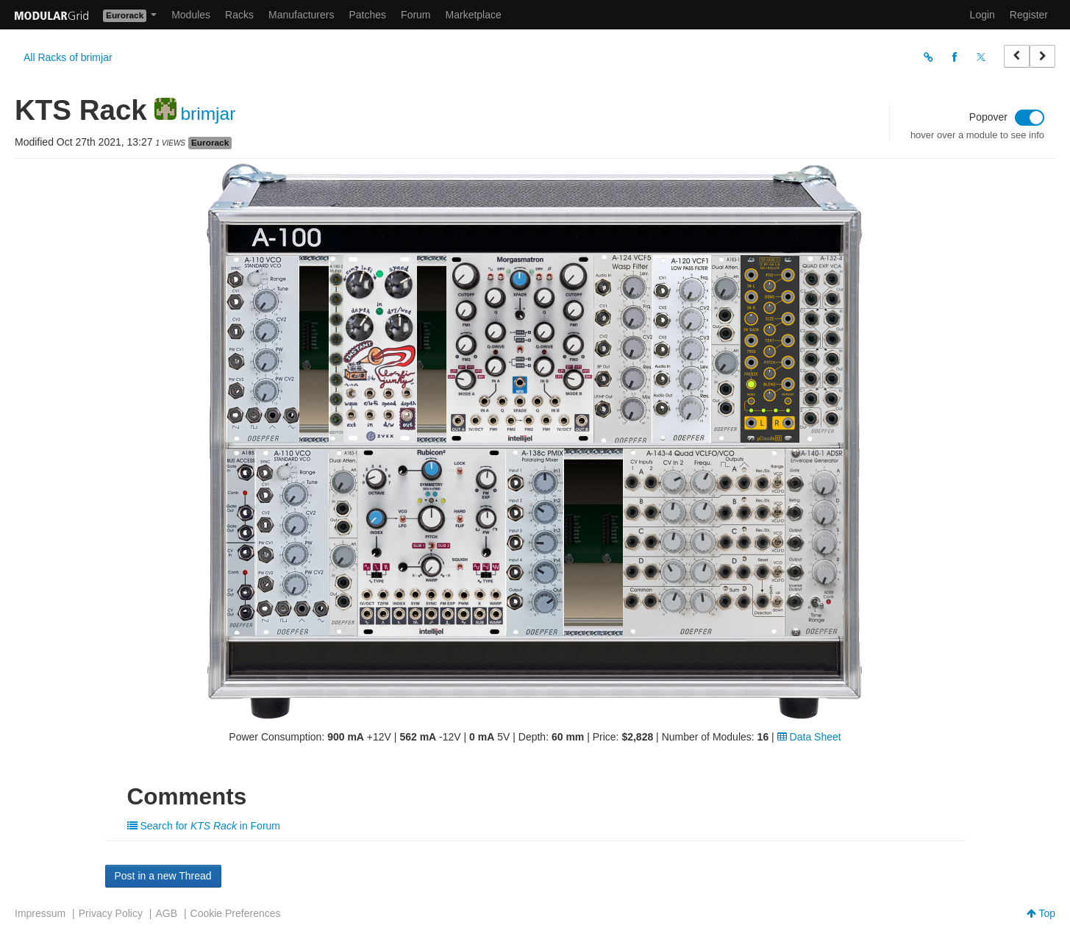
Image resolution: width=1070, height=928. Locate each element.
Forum (415, 15)
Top (1041, 913)
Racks (239, 15)
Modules (190, 15)
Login (982, 15)
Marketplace (474, 15)
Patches (367, 15)
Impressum (40, 913)
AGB (166, 913)
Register (1029, 15)
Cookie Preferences (235, 913)
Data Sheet (809, 737)
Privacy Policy (111, 913)
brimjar (207, 114)
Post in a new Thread (163, 876)
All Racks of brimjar (68, 57)
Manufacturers (301, 15)
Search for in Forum (204, 826)
